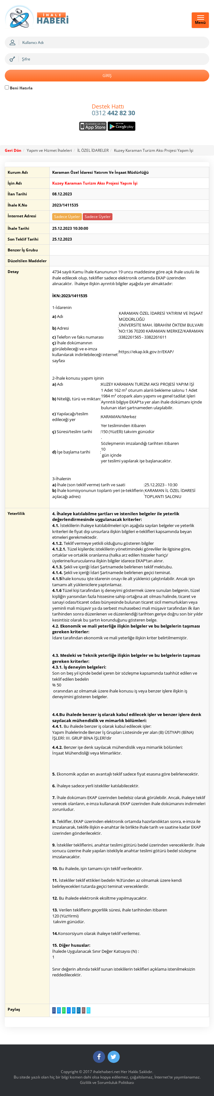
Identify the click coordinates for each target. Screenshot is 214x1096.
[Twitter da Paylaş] (56, 1010)
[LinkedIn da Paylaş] (76, 1010)
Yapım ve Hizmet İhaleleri (49, 150)
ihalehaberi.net (106, 1071)
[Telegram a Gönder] (71, 1010)
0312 (113, 110)
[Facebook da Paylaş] (51, 1010)
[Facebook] (99, 1056)
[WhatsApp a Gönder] (61, 1010)
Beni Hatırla (18, 88)
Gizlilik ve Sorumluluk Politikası (107, 1082)
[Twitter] (114, 1056)
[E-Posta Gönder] (80, 1010)
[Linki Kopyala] (86, 1010)
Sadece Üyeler (64, 216)
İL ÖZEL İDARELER (93, 150)
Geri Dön (13, 150)
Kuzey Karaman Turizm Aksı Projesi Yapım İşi (153, 150)
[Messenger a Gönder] (66, 1010)
